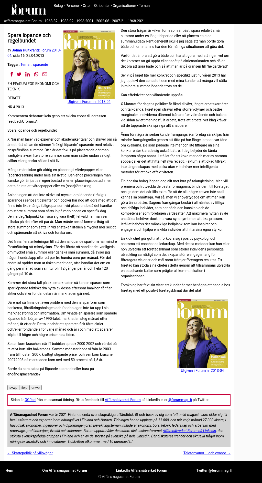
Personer (73, 6)
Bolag (58, 6)
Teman (144, 6)
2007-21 (118, 21)
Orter (87, 6)
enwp (35, 388)
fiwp (24, 388)
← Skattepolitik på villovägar (30, 453)
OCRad (30, 400)
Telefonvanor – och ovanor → (207, 453)
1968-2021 (136, 21)
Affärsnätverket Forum (123, 400)
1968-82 (51, 21)
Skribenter (102, 6)
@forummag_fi (180, 400)
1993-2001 (84, 21)
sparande (40, 64)
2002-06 (102, 21)
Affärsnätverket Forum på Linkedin (189, 431)
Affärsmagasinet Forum (23, 21)
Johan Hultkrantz (26, 50)
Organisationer (124, 6)
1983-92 (66, 21)
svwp (13, 388)
